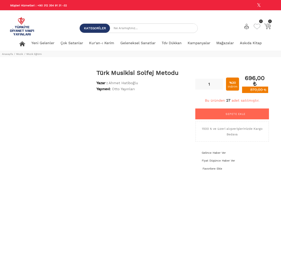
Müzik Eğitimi (34, 54)
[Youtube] (267, 5)
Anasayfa (7, 54)
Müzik (19, 54)
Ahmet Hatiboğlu (123, 83)
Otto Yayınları (123, 89)
